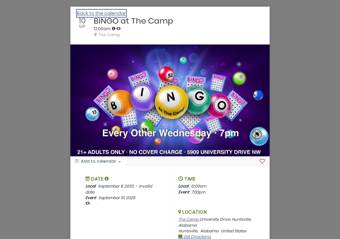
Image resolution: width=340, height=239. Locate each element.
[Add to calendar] (98, 161)
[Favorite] (262, 161)
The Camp (189, 219)
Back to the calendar (101, 13)
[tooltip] (113, 29)
